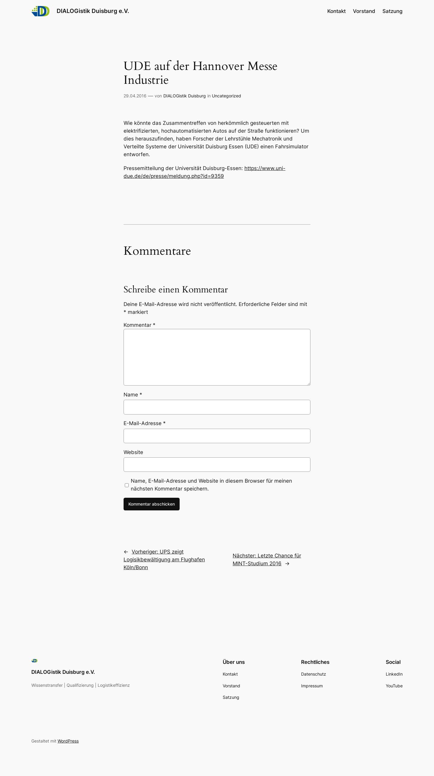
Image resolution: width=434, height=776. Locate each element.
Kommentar (140, 325)
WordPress (68, 740)
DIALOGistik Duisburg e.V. (93, 10)
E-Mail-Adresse (145, 423)
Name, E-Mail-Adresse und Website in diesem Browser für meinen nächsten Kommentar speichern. (211, 485)
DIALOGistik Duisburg (184, 95)
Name (133, 395)
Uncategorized (226, 95)
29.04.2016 (135, 95)
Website (133, 452)
